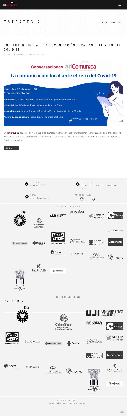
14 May (8, 54)
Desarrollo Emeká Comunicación (59, 403)
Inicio (104, 22)
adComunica (20, 54)
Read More (11, 148)
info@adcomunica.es (39, 198)
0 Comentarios (36, 54)
